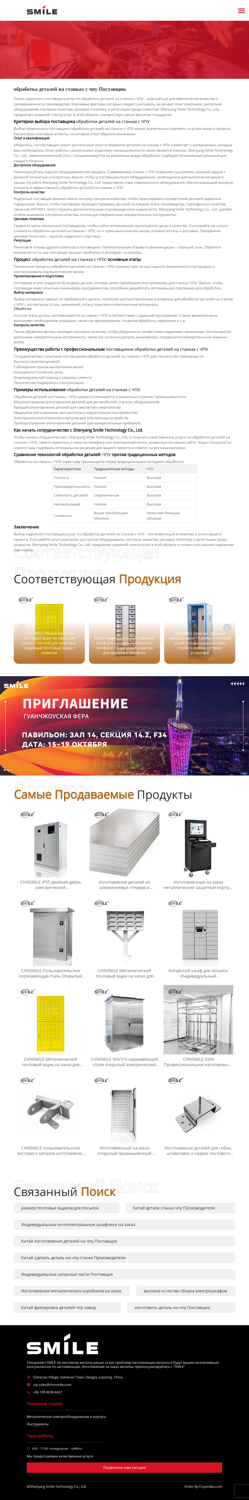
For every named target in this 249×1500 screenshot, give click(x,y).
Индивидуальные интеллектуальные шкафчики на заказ (78, 1224)
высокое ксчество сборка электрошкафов (185, 1291)
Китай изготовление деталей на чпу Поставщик (69, 1241)
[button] (227, 628)
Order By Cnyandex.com (203, 1486)
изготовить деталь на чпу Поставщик (172, 1307)
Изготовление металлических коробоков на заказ (71, 1291)
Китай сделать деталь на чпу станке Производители (73, 1257)
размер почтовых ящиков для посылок (60, 1208)
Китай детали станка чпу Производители (174, 1208)
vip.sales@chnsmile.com (52, 1384)
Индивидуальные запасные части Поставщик (67, 1274)
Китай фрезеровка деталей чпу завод (58, 1307)
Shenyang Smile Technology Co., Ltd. (71, 182)
